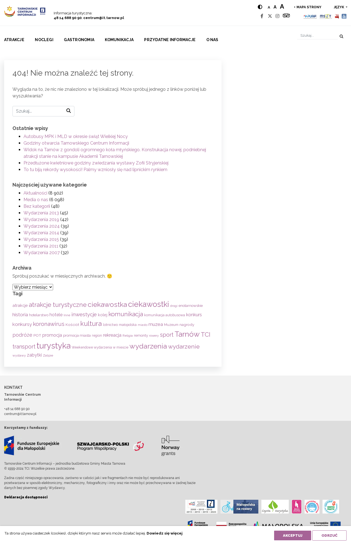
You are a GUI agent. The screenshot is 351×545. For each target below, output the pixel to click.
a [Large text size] (282, 6)
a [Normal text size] (269, 7)
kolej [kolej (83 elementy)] (102, 314)
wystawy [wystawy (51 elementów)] (19, 355)
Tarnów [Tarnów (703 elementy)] (187, 334)
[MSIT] (325, 16)
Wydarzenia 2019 (41, 219)
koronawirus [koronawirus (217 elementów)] (48, 324)
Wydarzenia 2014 (41, 232)
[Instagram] (277, 16)
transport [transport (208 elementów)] (23, 346)
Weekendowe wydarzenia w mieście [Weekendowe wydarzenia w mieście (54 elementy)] (100, 347)
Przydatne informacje (170, 40)
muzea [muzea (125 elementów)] (156, 324)
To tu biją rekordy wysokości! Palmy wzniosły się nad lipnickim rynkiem (95, 169)
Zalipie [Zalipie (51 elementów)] (48, 355)
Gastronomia (79, 40)
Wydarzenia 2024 (42, 226)
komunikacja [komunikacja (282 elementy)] (125, 314)
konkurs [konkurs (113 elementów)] (194, 314)
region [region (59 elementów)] (97, 335)
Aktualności (35, 193)
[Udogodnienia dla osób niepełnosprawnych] (344, 16)
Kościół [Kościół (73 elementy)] (72, 324)
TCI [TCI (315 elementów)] (205, 334)
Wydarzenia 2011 (41, 246)
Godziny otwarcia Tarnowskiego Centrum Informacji (76, 143)
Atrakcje (14, 40)
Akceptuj (292, 535)
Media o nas (36, 199)
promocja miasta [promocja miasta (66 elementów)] (77, 335)
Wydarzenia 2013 (41, 213)
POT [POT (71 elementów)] (37, 335)
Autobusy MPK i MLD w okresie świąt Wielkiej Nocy (76, 136)
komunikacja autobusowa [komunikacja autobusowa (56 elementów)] (164, 315)
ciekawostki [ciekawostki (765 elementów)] (148, 304)
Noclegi (44, 40)
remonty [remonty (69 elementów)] (141, 335)
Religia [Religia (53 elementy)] (128, 335)
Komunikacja (119, 40)
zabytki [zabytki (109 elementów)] (34, 355)
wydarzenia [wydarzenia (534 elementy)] (148, 346)
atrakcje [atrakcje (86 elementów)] (20, 305)
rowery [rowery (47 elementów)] (154, 335)
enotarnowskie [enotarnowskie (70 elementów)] (191, 305)
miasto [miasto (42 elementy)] (142, 324)
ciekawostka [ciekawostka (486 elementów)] (107, 305)
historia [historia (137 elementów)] (20, 314)
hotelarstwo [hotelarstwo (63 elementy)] (38, 315)
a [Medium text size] (275, 7)
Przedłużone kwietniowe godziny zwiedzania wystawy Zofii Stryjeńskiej (96, 163)
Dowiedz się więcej (165, 533)
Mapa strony (309, 7)
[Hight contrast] (260, 7)
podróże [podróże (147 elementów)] (22, 335)
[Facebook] (262, 16)
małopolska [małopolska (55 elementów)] (128, 325)
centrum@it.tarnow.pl (103, 18)
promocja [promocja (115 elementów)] (52, 335)
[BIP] (336, 16)
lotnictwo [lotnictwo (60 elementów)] (110, 325)
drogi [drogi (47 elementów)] (174, 306)
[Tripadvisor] (286, 16)
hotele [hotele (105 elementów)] (56, 314)
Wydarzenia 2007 (42, 252)
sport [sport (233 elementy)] (166, 334)
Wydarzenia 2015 (41, 239)
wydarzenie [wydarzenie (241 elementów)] (184, 346)
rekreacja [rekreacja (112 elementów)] (112, 335)
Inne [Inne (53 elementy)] (67, 315)
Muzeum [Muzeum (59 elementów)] (171, 325)
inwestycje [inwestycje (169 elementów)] (84, 314)
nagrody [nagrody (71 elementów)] (187, 324)
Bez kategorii (37, 206)
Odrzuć (329, 535)
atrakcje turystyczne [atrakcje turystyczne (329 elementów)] (58, 304)
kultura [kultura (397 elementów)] (91, 323)
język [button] (339, 7)
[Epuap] (310, 16)
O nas (212, 40)
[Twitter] (270, 16)
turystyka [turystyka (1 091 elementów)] (54, 345)
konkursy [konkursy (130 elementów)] (22, 324)
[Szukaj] (317, 35)
